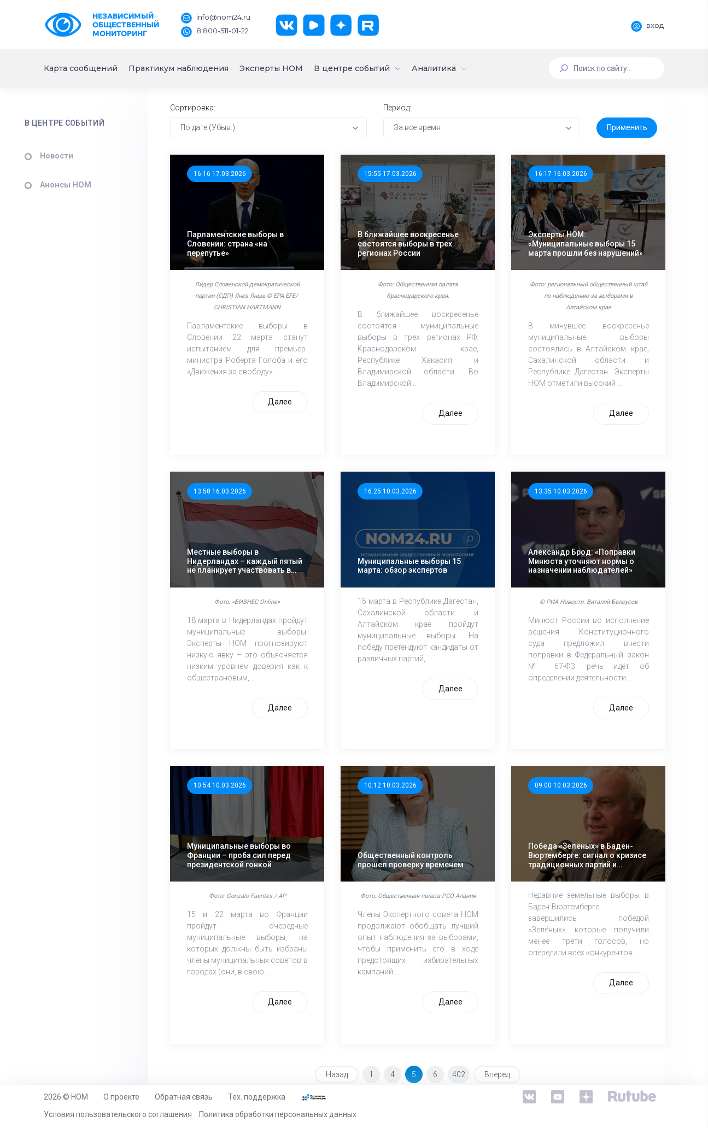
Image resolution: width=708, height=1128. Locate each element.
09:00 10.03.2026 (561, 784)
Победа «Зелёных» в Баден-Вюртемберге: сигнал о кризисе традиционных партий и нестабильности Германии (588, 852)
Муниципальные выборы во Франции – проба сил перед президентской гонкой (244, 852)
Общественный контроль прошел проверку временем (413, 857)
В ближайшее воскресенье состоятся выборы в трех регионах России (410, 244)
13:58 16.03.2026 (224, 491)
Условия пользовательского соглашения (118, 1114)
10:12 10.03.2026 (393, 784)
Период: (399, 109)
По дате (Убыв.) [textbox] (212, 129)
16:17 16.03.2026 (561, 175)
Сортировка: (197, 109)
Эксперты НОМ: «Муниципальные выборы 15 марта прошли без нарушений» (586, 244)
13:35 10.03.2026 (561, 491)
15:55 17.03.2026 (393, 175)
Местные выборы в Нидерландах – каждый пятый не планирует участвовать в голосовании (249, 559)
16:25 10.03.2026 (393, 491)
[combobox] (272, 129)
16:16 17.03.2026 (224, 175)
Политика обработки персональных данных (277, 1114)
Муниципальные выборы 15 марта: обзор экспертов (412, 564)
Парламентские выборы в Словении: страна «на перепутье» (240, 244)
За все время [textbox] (419, 129)
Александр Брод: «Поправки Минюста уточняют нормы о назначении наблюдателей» (582, 559)
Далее (283, 401)
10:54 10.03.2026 (224, 784)
